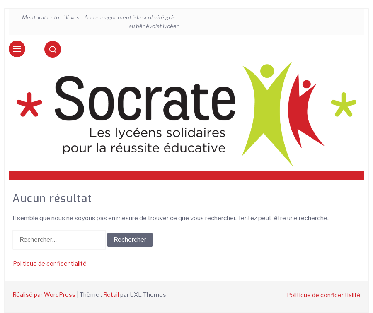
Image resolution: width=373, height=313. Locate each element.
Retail (111, 294)
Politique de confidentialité (50, 263)
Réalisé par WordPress (43, 294)
